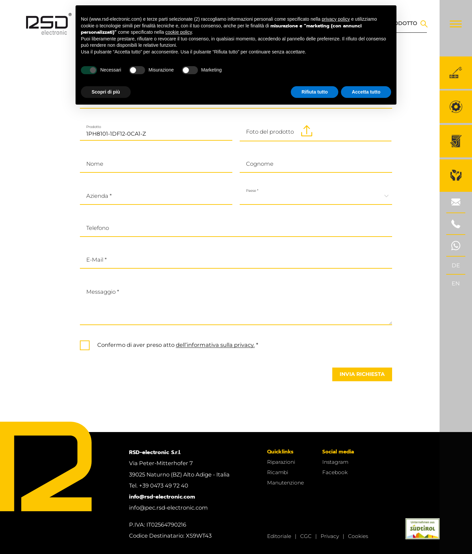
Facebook (335, 472)
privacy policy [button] (336, 19)
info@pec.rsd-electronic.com (168, 507)
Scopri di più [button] (106, 92)
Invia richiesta (362, 374)
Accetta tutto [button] (366, 92)
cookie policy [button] (178, 32)
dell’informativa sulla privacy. (215, 344)
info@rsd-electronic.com (162, 497)
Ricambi (277, 472)
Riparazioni (281, 462)
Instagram (335, 462)
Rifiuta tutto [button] (315, 92)
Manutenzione (285, 482)
